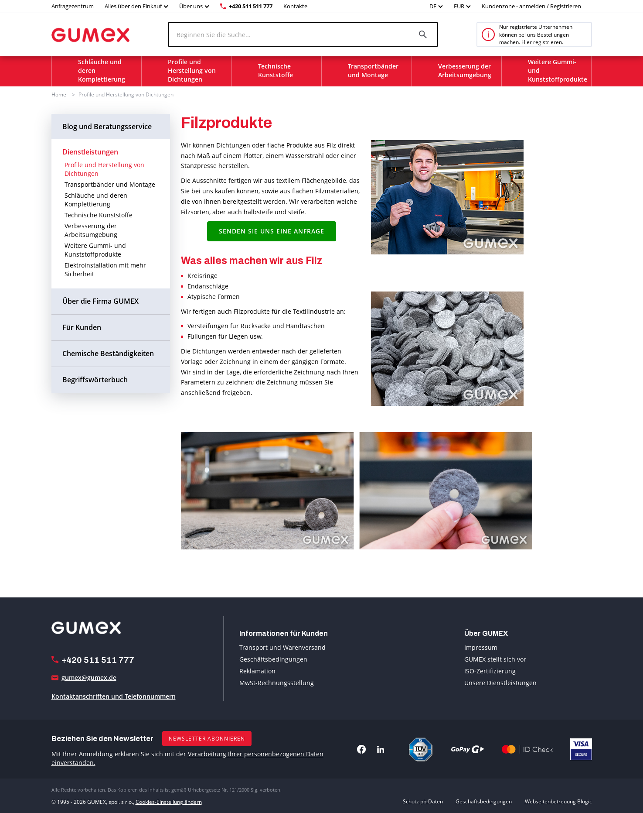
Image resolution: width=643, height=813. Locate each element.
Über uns (191, 6)
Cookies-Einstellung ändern (169, 801)
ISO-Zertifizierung (490, 671)
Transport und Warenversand (282, 647)
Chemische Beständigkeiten (108, 353)
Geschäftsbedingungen (273, 659)
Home (58, 94)
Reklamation (257, 671)
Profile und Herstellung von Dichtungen (126, 94)
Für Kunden (81, 327)
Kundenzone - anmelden (513, 6)
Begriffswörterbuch (95, 379)
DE (432, 6)
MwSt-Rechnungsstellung (276, 683)
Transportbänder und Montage (110, 184)
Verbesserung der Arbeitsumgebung (91, 230)
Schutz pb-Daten (423, 801)
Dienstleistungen (90, 152)
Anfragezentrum (72, 6)
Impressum (480, 647)
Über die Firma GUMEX (100, 301)
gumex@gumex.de (88, 677)
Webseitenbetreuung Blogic (558, 801)
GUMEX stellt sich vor (495, 659)
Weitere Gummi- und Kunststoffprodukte (95, 249)
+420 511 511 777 (250, 6)
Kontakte (295, 6)
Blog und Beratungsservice (107, 126)
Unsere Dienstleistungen (500, 683)
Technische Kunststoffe (99, 215)
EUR (459, 6)
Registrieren (565, 6)
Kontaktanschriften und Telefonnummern (113, 696)
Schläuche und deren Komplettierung (96, 199)
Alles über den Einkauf (133, 6)
